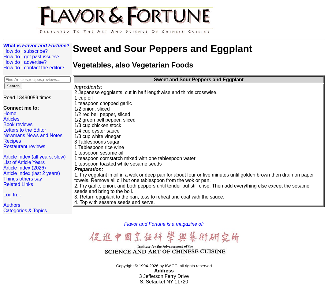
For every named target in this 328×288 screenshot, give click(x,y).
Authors (11, 205)
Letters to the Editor (24, 130)
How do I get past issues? (31, 56)
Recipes (12, 141)
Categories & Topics (25, 210)
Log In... (12, 194)
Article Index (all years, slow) (34, 156)
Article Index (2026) (24, 167)
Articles (11, 119)
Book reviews (17, 124)
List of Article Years (24, 162)
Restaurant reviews (24, 146)
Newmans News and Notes (32, 135)
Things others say (22, 178)
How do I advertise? (25, 62)
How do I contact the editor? (33, 67)
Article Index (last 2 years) (31, 173)
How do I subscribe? (25, 51)
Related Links (18, 184)
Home (10, 113)
